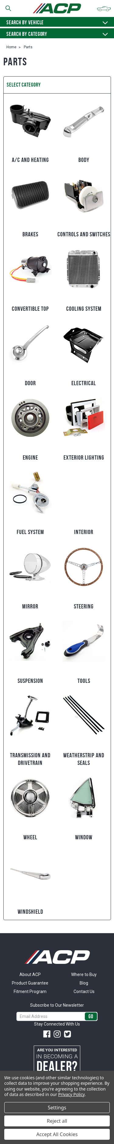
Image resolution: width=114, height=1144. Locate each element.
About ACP (30, 974)
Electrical (83, 383)
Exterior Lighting (84, 457)
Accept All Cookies (57, 1134)
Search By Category (57, 34)
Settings (57, 1107)
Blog (84, 983)
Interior (83, 532)
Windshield (30, 911)
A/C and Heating (30, 159)
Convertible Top (30, 308)
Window (83, 837)
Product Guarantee (30, 983)
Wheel (30, 837)
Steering (84, 606)
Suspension (30, 680)
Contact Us (84, 991)
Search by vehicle (57, 22)
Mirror (30, 606)
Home (11, 47)
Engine (30, 457)
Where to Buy (84, 974)
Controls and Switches (83, 234)
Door (30, 383)
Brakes (30, 234)
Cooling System (84, 308)
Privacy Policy (71, 1094)
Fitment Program (30, 991)
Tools (84, 680)
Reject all (57, 1121)
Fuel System (30, 532)
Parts (28, 47)
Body (83, 159)
